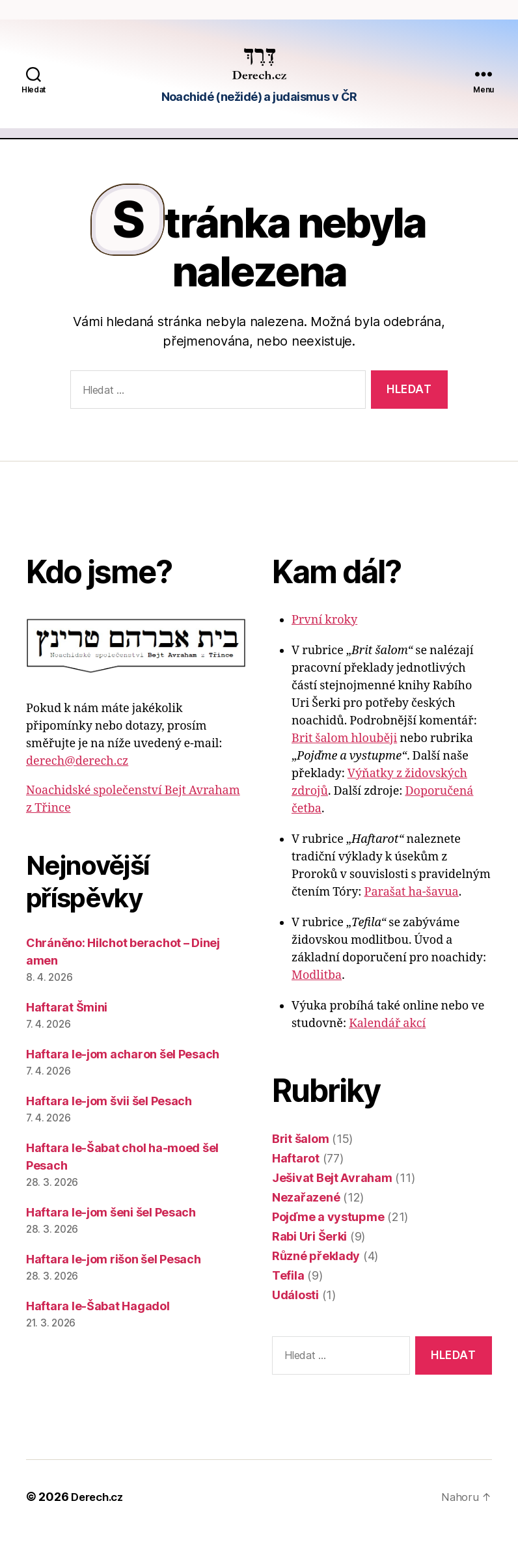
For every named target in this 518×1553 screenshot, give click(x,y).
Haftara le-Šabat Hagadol (98, 1325)
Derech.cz (100, 1516)
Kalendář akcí (387, 1043)
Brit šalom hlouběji (344, 757)
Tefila (288, 1295)
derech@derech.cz (77, 780)
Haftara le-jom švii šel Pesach (109, 1120)
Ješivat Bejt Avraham (332, 1197)
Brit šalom (300, 1158)
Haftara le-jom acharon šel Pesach (122, 1073)
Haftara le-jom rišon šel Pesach (113, 1278)
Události (295, 1314)
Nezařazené (306, 1217)
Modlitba (317, 994)
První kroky (324, 639)
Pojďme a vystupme (328, 1236)
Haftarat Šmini (66, 1027)
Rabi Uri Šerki (309, 1256)
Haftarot (296, 1178)
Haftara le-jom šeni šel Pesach (111, 1232)
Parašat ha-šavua (411, 911)
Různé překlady (316, 1275)
